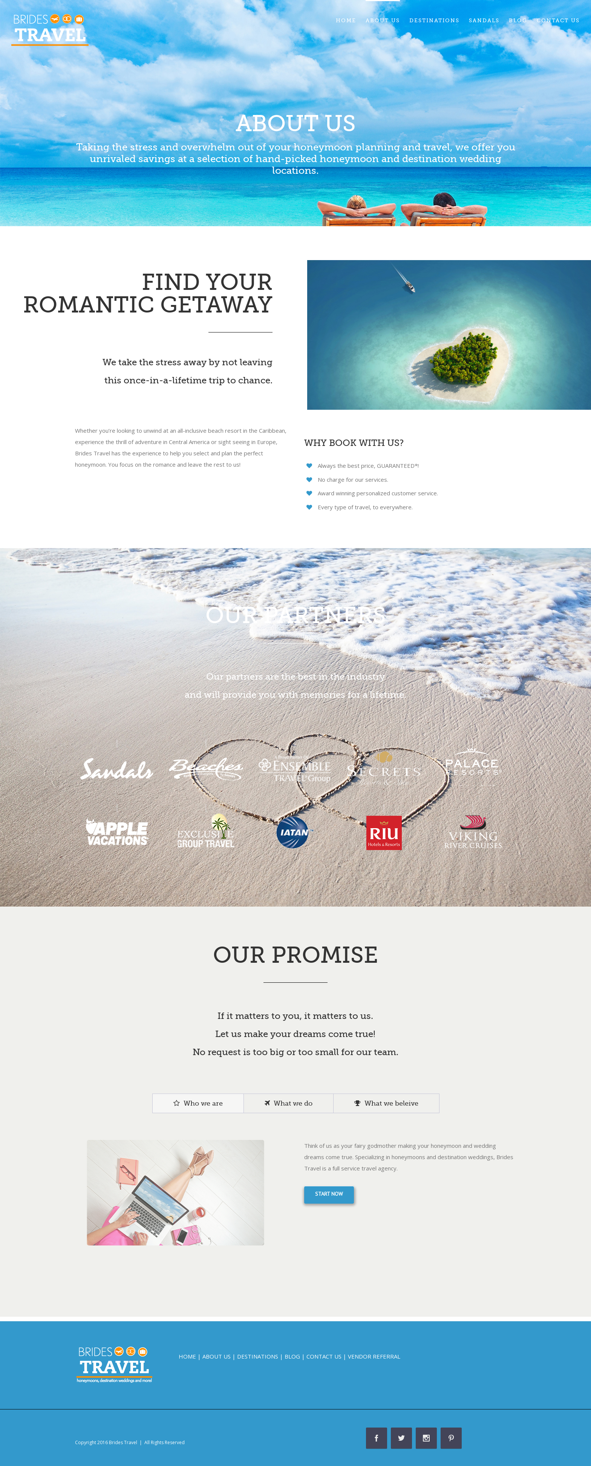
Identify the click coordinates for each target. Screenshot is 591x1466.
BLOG (292, 1356)
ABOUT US (216, 1356)
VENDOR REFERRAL (374, 1356)
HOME (187, 1356)
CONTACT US (323, 1356)
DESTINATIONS (257, 1356)
